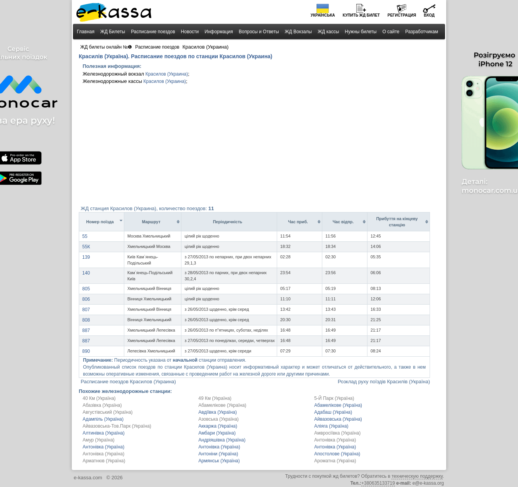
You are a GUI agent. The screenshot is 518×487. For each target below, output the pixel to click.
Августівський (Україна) (108, 412)
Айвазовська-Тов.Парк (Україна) (117, 426)
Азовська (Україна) (218, 419)
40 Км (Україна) (99, 398)
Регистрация (402, 15)
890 (86, 351)
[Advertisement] (259, 147)
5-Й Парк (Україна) (334, 398)
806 (86, 299)
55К (86, 246)
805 (86, 289)
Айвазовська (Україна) (338, 419)
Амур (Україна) (99, 440)
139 (86, 257)
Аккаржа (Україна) (217, 426)
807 (86, 309)
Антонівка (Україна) (335, 440)
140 (86, 273)
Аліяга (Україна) (331, 426)
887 (86, 330)
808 (86, 320)
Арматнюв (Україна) (104, 460)
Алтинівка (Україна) (104, 433)
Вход (429, 15)
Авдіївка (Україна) (217, 412)
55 (84, 236)
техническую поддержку (416, 476)
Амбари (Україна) (216, 433)
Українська (323, 15)
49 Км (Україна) (215, 398)
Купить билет (361, 15)
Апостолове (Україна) (337, 454)
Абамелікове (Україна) (222, 405)
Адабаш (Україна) (333, 412)
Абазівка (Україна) (102, 405)
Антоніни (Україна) (218, 454)
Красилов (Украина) (167, 74)
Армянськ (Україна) (219, 460)
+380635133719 (378, 483)
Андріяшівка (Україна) (221, 440)
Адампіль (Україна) (103, 419)
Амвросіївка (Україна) (337, 433)
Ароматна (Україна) (335, 460)
